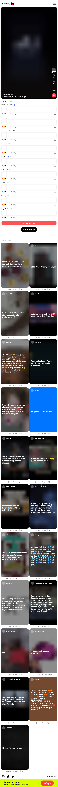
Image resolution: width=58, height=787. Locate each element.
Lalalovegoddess (7, 94)
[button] (47, 783)
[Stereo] (8, 3)
